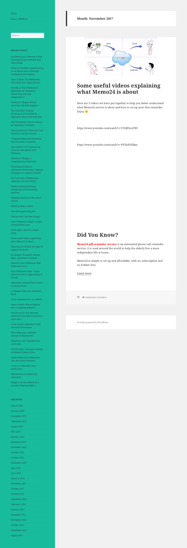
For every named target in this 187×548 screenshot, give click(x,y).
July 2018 (15, 468)
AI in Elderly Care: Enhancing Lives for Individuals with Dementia (25, 150)
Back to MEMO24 (19, 18)
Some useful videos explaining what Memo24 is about (26, 240)
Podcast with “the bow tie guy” (26, 216)
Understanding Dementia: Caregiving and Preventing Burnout (24, 189)
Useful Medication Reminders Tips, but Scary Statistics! (25, 359)
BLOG (14, 13)
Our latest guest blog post (23, 211)
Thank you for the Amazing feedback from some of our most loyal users (26, 316)
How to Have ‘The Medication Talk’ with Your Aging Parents (25, 81)
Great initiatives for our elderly (26, 299)
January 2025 (17, 436)
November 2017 (19, 483)
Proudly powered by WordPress (92, 322)
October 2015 (17, 525)
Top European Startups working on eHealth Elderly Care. (26, 351)
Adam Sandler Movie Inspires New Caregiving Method (25, 306)
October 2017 (17, 488)
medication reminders (96, 297)
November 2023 (19, 447)
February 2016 (18, 504)
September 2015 (19, 530)
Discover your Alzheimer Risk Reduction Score (25, 265)
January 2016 (17, 509)
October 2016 (17, 493)
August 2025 (17, 426)
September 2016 (19, 499)
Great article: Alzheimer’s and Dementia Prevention (25, 326)
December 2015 (18, 514)
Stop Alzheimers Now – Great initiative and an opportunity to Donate (26, 274)
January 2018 (17, 478)
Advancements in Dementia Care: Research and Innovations (27, 132)
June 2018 (16, 473)
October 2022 (17, 457)
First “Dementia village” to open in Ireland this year (26, 223)
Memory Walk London (22, 206)
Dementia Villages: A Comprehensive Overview (23, 160)
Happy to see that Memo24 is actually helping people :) (25, 384)
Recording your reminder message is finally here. (23, 334)
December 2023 (18, 442)
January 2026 (17, 410)
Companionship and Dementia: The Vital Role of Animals (26, 140)
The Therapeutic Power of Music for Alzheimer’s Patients (27, 124)
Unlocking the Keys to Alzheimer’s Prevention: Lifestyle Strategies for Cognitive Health (27, 169)
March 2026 (17, 405)
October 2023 (17, 452)
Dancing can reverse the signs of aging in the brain (27, 248)
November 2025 (19, 416)
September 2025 (19, 421)
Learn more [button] (84, 273)
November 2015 (19, 519)
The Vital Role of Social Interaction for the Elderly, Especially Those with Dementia (26, 113)
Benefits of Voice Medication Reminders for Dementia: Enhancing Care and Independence (25, 92)
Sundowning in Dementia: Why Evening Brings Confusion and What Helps (26, 59)
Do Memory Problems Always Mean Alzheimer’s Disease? (25, 256)
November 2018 (19, 462)
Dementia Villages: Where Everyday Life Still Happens (24, 104)
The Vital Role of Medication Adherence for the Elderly (25, 180)
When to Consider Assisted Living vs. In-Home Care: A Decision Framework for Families (27, 71)
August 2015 (17, 535)
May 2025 (16, 431)
